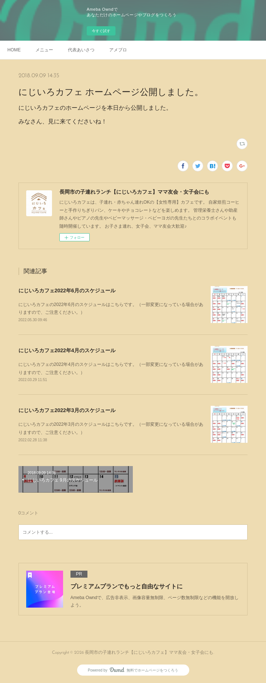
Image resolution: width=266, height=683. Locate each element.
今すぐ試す (101, 31)
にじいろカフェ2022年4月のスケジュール (66, 350)
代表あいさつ (81, 49)
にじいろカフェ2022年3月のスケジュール (66, 410)
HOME (14, 49)
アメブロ (118, 49)
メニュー (44, 49)
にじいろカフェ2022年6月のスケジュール (66, 290)
